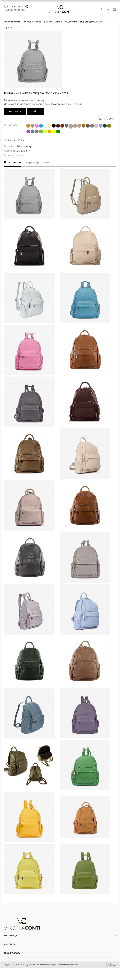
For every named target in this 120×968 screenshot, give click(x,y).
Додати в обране (16, 140)
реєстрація (15, 111)
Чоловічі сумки (32, 21)
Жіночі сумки (12, 21)
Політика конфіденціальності (66, 965)
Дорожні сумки (53, 21)
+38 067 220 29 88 (16, 10)
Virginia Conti (30, 965)
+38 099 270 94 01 (16, 6)
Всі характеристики (15, 155)
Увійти (102, 9)
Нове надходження (91, 21)
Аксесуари (71, 21)
